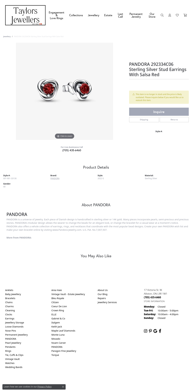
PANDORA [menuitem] (10, 338)
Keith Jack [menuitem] (56, 326)
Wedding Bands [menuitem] (13, 367)
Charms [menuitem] (9, 306)
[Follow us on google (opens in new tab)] (155, 331)
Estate (108, 15)
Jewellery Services (107, 302)
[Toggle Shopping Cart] (185, 15)
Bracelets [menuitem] (10, 298)
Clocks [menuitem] (8, 314)
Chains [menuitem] (9, 302)
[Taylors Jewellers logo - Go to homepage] (26, 15)
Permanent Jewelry (136, 15)
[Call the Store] (152, 297)
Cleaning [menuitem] (10, 310)
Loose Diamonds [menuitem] (14, 326)
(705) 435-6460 (71, 150)
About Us (103, 290)
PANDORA (54, 178)
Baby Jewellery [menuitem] (13, 294)
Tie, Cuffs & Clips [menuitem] (14, 354)
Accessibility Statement (123, 380)
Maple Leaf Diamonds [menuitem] (63, 330)
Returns (174, 119)
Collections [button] (76, 15)
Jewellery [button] (93, 15)
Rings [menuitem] (8, 350)
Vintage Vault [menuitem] (12, 359)
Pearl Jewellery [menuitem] (13, 342)
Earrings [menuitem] (9, 318)
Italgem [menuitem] (55, 322)
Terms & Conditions (99, 380)
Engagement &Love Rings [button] (56, 15)
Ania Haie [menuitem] (56, 290)
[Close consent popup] (63, 387)
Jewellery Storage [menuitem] (14, 322)
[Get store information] (154, 301)
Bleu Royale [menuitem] (57, 298)
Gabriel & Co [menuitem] (58, 318)
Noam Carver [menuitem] (58, 342)
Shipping (144, 119)
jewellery (7, 36)
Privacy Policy (80, 380)
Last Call (120, 15)
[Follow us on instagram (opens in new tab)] (145, 331)
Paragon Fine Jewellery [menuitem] (63, 350)
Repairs (102, 298)
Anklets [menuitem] (9, 290)
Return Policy (63, 380)
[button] (162, 15)
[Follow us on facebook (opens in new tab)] (160, 331)
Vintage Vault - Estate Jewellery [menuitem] (68, 294)
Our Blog (102, 294)
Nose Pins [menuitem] (10, 330)
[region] (64, 91)
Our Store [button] (152, 15)
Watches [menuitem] (9, 363)
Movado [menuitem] (55, 338)
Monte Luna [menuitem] (57, 334)
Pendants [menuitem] (10, 346)
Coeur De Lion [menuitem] (59, 306)
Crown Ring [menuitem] (57, 310)
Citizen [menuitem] (55, 302)
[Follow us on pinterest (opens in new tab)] (150, 331)
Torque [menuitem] (55, 354)
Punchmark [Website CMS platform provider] (101, 391)
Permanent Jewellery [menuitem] (16, 334)
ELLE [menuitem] (53, 314)
